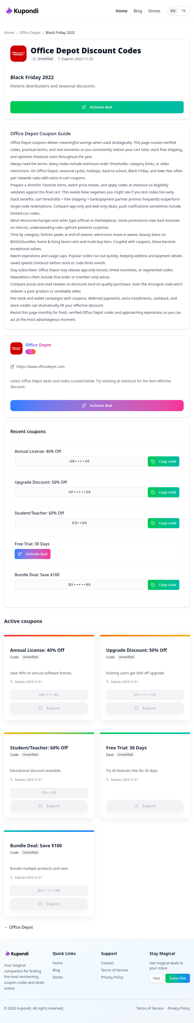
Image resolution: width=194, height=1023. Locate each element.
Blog (137, 11)
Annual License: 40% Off (38, 451)
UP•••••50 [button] (79, 492)
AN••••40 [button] (79, 461)
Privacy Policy (112, 977)
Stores (154, 11)
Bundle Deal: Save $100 (37, 574)
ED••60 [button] (79, 523)
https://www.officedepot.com (37, 366)
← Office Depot (18, 927)
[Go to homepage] (22, 11)
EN (173, 10)
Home (122, 11)
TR (184, 10)
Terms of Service (114, 970)
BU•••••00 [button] (79, 585)
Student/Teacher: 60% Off (39, 513)
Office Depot (30, 32)
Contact (107, 963)
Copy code (163, 461)
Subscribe (177, 978)
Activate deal (97, 107)
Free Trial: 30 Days (32, 544)
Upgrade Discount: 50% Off (41, 482)
